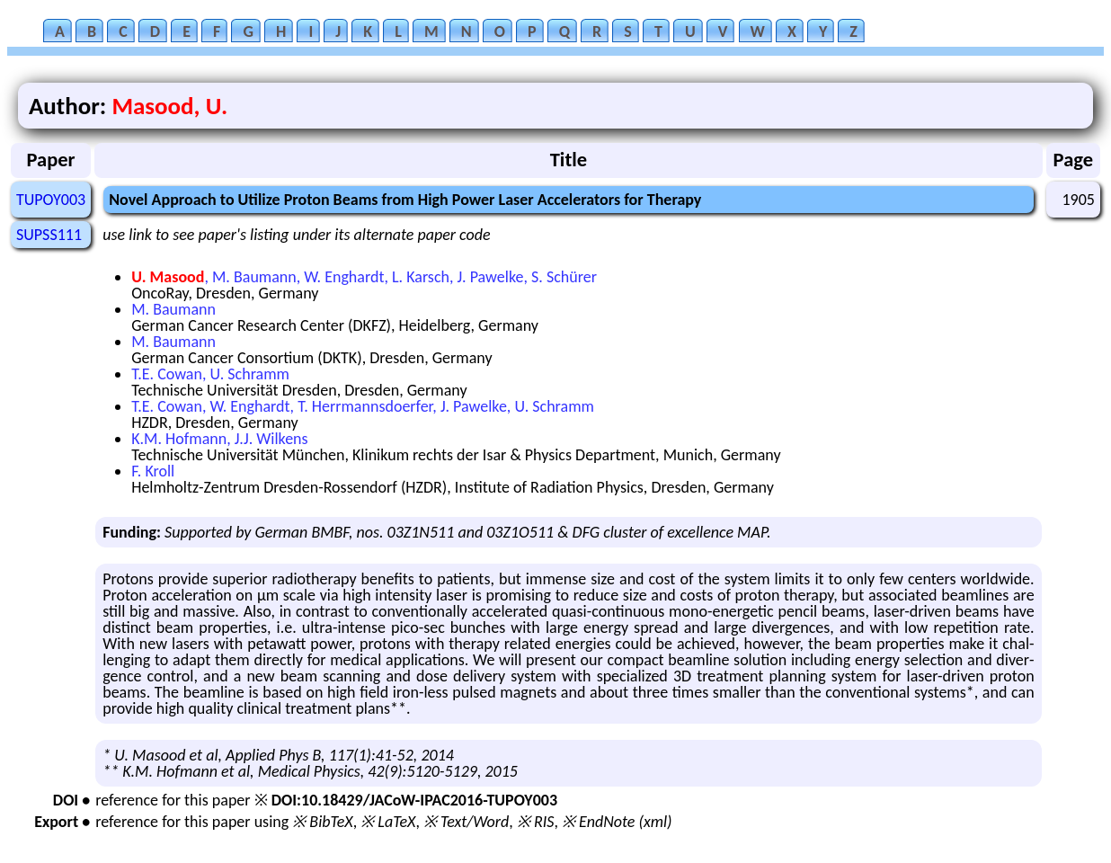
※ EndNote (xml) (617, 822)
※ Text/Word (466, 822)
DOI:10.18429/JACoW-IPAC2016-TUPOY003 (414, 800)
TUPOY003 (50, 199)
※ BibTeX (322, 822)
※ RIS (536, 822)
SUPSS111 (49, 235)
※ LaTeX (387, 822)
